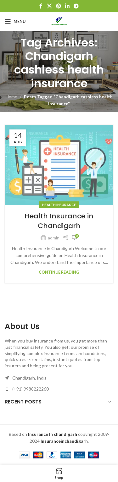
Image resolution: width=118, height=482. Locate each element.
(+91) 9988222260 (30, 389)
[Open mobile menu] (15, 21)
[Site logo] (59, 21)
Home (11, 96)
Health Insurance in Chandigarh (59, 221)
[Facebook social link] (41, 6)
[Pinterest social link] (58, 6)
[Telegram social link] (76, 6)
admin (53, 237)
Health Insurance (59, 205)
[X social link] (49, 6)
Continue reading (59, 272)
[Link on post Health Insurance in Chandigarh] (59, 165)
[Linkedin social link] (67, 6)
